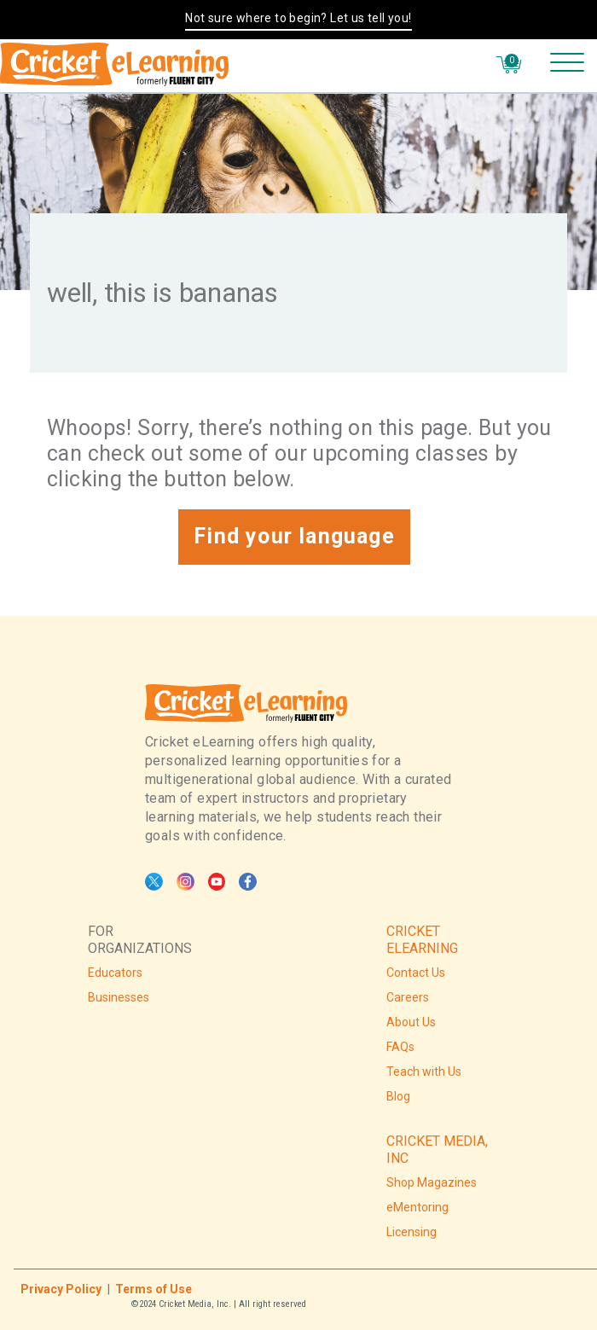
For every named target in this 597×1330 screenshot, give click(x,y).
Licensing (411, 1232)
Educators (115, 972)
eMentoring (417, 1207)
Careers (407, 997)
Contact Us (415, 972)
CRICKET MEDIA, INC (437, 1149)
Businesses (118, 997)
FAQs (400, 1047)
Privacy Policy (60, 1289)
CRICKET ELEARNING (422, 939)
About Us (411, 1022)
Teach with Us (423, 1071)
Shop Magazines (431, 1182)
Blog (398, 1096)
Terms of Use (153, 1289)
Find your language (294, 536)
